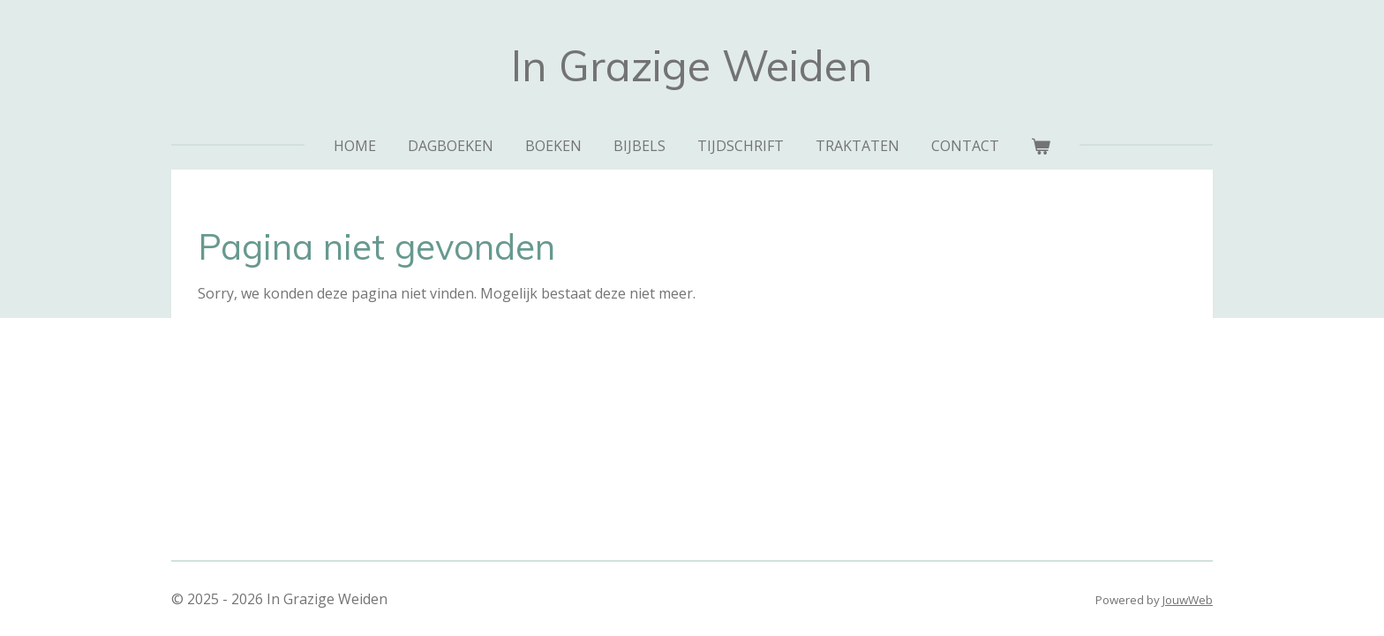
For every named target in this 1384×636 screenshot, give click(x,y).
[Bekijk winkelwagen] (1040, 146)
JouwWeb (1187, 600)
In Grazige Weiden (692, 65)
